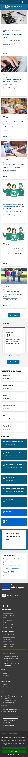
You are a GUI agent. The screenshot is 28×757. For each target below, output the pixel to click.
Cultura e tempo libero (9, 637)
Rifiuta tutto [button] (14, 751)
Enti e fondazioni (7, 620)
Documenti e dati (7, 627)
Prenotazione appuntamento (10, 718)
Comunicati (6, 675)
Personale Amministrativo (10, 625)
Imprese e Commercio (8, 642)
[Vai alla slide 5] (16, 355)
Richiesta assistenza (8, 725)
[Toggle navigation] (3, 6)
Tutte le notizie (14, 315)
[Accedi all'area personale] (22, 2)
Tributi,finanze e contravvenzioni (11, 658)
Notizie (7, 30)
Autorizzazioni (7, 665)
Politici (5, 622)
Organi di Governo (8, 613)
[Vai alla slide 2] (11, 355)
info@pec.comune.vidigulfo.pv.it (11, 709)
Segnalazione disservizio (9, 720)
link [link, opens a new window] (6, 744)
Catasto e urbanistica (8, 644)
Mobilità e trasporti (8, 646)
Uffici (4, 618)
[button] (14, 754)
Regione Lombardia (7, 2)
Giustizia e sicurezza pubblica (10, 656)
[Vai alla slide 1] (9, 355)
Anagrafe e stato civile (9, 634)
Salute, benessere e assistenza (11, 663)
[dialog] (14, 744)
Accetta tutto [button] (14, 748)
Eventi (5, 687)
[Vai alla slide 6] (18, 355)
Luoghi (5, 684)
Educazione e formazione (9, 654)
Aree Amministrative (8, 615)
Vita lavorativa (7, 639)
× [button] (26, 733)
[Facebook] (3, 605)
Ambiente (5, 661)
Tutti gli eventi (13, 362)
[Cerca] (25, 6)
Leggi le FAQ (6, 723)
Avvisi (5, 75)
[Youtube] (7, 605)
